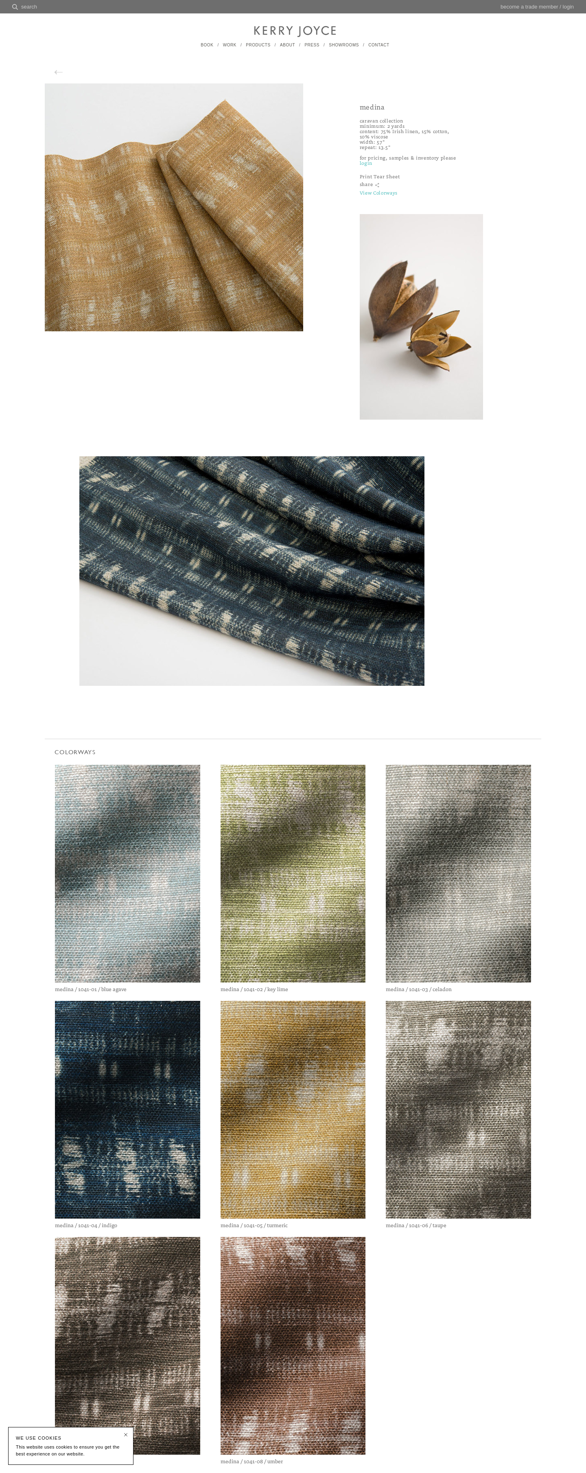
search (29, 6)
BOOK (207, 45)
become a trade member (529, 7)
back (67, 71)
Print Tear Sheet (380, 176)
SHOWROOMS (344, 45)
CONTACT (378, 45)
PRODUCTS (258, 45)
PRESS (311, 45)
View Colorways (379, 193)
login (568, 7)
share (366, 184)
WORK (229, 45)
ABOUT (287, 45)
